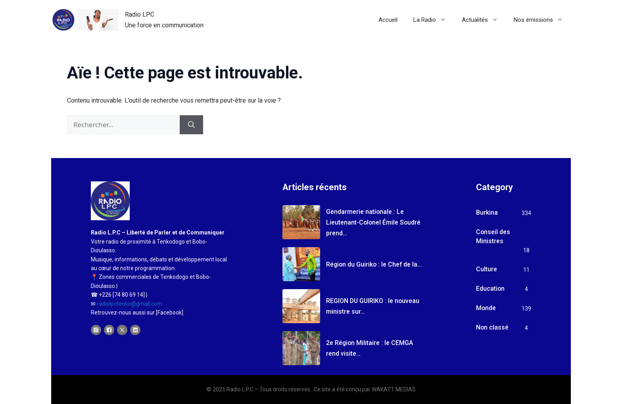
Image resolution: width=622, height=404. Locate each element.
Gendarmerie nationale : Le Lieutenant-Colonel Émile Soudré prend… (374, 222)
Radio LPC (139, 14)
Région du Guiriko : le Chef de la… (374, 264)
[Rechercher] (191, 124)
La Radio (433, 20)
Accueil (387, 19)
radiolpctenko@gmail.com (129, 304)
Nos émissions (542, 20)
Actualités (484, 20)
